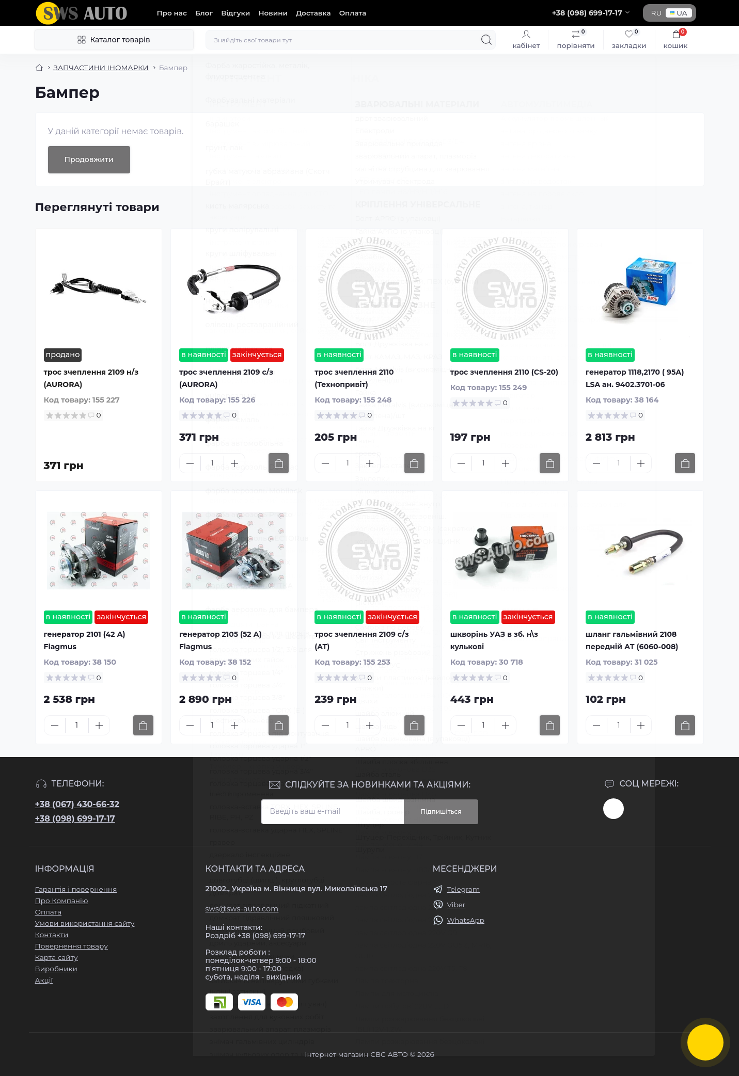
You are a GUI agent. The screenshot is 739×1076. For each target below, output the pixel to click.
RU (656, 13)
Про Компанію (61, 900)
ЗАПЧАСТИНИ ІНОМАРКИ (101, 67)
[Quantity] (212, 463)
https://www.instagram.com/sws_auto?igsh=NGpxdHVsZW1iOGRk (613, 808)
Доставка (313, 13)
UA (678, 13)
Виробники (56, 969)
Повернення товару (71, 946)
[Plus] (234, 463)
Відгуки (235, 13)
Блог (204, 13)
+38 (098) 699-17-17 (75, 819)
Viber (456, 905)
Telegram (463, 889)
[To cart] (279, 463)
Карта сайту (56, 957)
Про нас (172, 13)
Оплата (353, 13)
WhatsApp (465, 920)
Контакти (52, 934)
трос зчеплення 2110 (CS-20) (504, 372)
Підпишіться (440, 811)
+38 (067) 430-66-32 (77, 804)
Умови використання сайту (85, 923)
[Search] (486, 40)
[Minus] (190, 463)
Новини (273, 13)
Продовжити (89, 159)
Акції (44, 980)
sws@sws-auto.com (242, 908)
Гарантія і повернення (76, 889)
